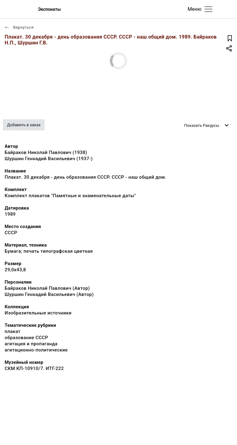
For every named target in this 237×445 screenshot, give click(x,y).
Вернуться (19, 27)
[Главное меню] (208, 9)
